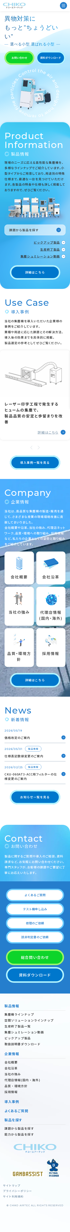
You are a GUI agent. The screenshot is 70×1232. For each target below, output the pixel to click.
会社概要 (11, 1062)
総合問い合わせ (35, 957)
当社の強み (12, 1074)
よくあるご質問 (35, 895)
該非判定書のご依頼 (35, 937)
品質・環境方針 (15, 1086)
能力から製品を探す (19, 1134)
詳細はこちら (35, 272)
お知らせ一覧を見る (35, 797)
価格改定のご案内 (17, 737)
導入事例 (11, 1101)
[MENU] (63, 5)
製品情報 (11, 1005)
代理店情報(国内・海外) (22, 1080)
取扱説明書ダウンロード (22, 1044)
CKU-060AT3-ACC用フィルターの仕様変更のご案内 (30, 776)
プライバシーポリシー (17, 1191)
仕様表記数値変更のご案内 (23, 756)
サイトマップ (12, 1185)
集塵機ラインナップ (19, 1014)
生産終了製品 (50, 249)
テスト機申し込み (35, 909)
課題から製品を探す (24, 230)
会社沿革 (11, 1068)
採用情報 (11, 1092)
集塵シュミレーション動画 (40, 256)
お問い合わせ (19, 58)
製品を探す (13, 1119)
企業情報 (11, 1053)
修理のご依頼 (35, 923)
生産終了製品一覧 (17, 1026)
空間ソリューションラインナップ (29, 1020)
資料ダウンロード (50, 58)
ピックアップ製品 (47, 242)
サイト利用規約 (13, 1196)
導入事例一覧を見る (35, 462)
